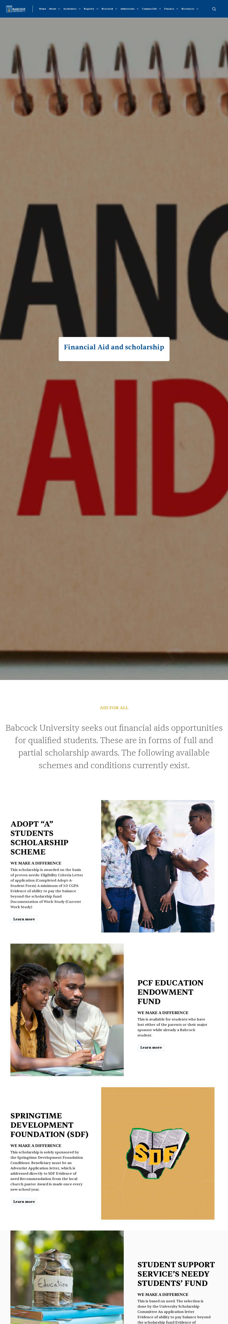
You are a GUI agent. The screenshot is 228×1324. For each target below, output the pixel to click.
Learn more (24, 919)
